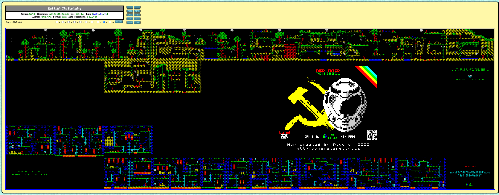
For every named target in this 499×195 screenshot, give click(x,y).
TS (105, 14)
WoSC (96, 14)
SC (101, 14)
